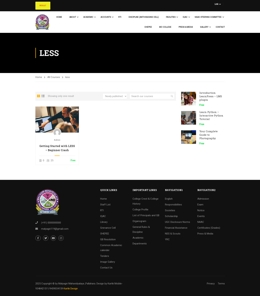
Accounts (106, 17)
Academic (88, 17)
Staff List (105, 204)
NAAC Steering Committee (208, 17)
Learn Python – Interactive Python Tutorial (211, 115)
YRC (167, 239)
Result (43, 5)
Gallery (204, 27)
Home (59, 17)
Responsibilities (173, 204)
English (169, 198)
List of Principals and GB (146, 215)
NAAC (200, 222)
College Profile (140, 209)
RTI (119, 17)
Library (103, 222)
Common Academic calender (111, 248)
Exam (200, 204)
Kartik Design (71, 288)
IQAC (185, 17)
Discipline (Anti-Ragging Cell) (144, 17)
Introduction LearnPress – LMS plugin (210, 96)
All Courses (53, 77)
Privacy (211, 283)
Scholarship (171, 216)
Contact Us (106, 267)
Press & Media (186, 27)
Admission (203, 198)
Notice (201, 210)
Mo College (165, 27)
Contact (220, 27)
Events (201, 216)
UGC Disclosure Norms (177, 222)
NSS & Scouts (172, 233)
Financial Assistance (176, 227)
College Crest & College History (145, 201)
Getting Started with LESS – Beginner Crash (57, 148)
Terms (221, 283)
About (72, 17)
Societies (170, 210)
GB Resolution (108, 239)
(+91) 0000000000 (51, 222)
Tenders (104, 256)
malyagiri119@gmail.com (54, 228)
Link (216, 4)
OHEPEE (148, 27)
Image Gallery (107, 261)
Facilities (170, 17)
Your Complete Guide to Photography (208, 135)
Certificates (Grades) (208, 227)
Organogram (139, 221)
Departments (140, 243)
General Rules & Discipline (141, 229)
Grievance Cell (108, 227)
